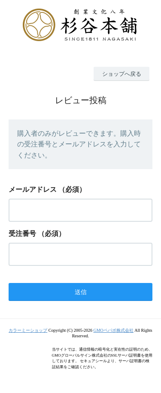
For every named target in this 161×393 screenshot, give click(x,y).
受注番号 (22, 233)
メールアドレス (33, 189)
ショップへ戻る (121, 74)
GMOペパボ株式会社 (113, 330)
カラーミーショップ (28, 330)
